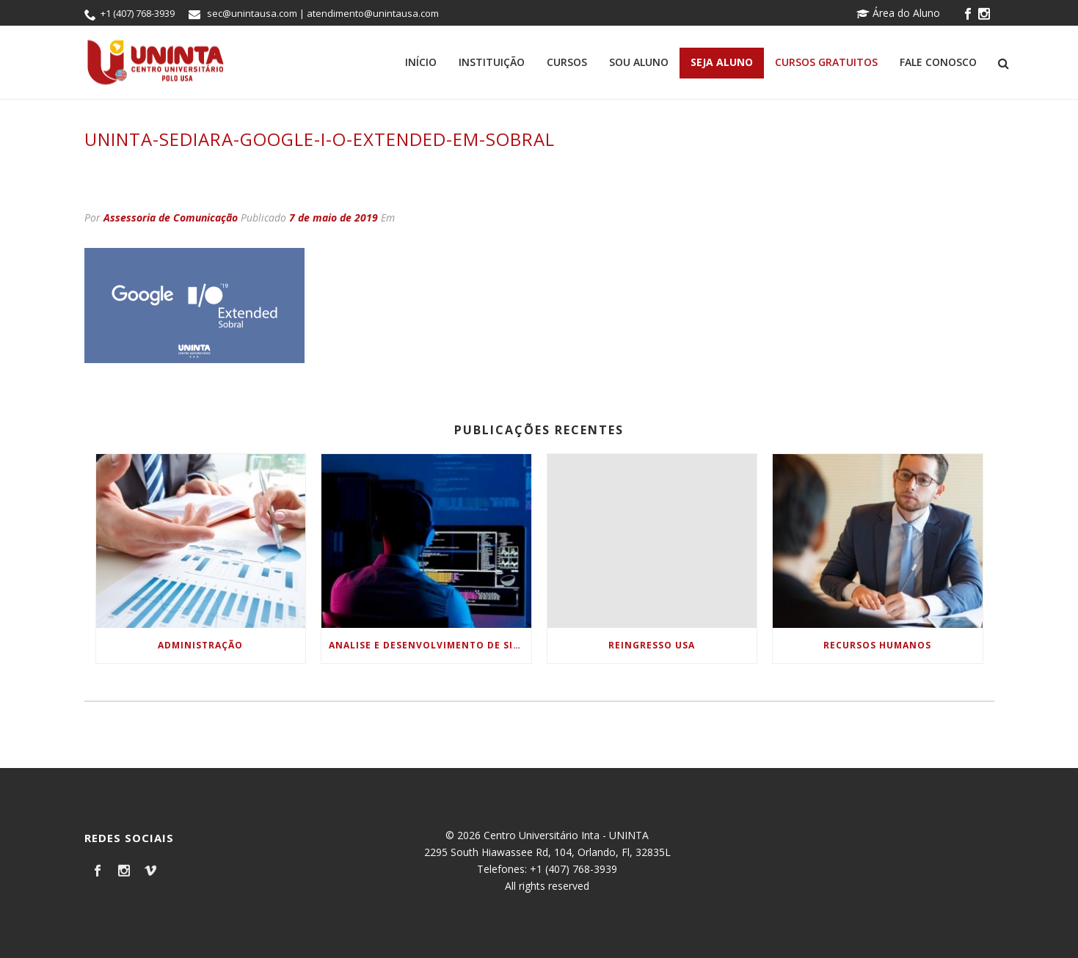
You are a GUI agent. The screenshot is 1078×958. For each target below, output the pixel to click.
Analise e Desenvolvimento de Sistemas (430, 645)
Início (421, 62)
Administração (200, 645)
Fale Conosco (938, 62)
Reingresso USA (651, 645)
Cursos (567, 62)
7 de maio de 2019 (333, 217)
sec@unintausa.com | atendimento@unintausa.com (323, 13)
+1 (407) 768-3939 (138, 13)
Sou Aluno (639, 62)
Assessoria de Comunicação (170, 217)
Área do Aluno (898, 13)
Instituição (492, 62)
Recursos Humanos (877, 645)
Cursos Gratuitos (826, 62)
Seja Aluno (722, 62)
